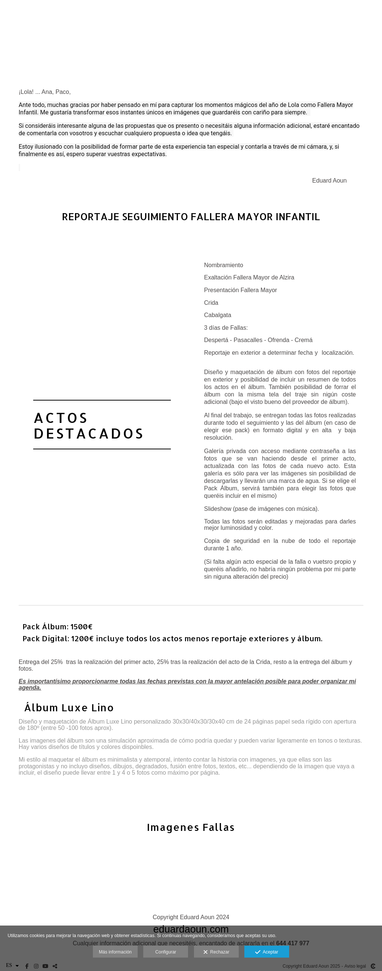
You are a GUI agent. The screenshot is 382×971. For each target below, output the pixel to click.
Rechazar (216, 952)
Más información (115, 952)
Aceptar (266, 952)
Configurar (165, 952)
